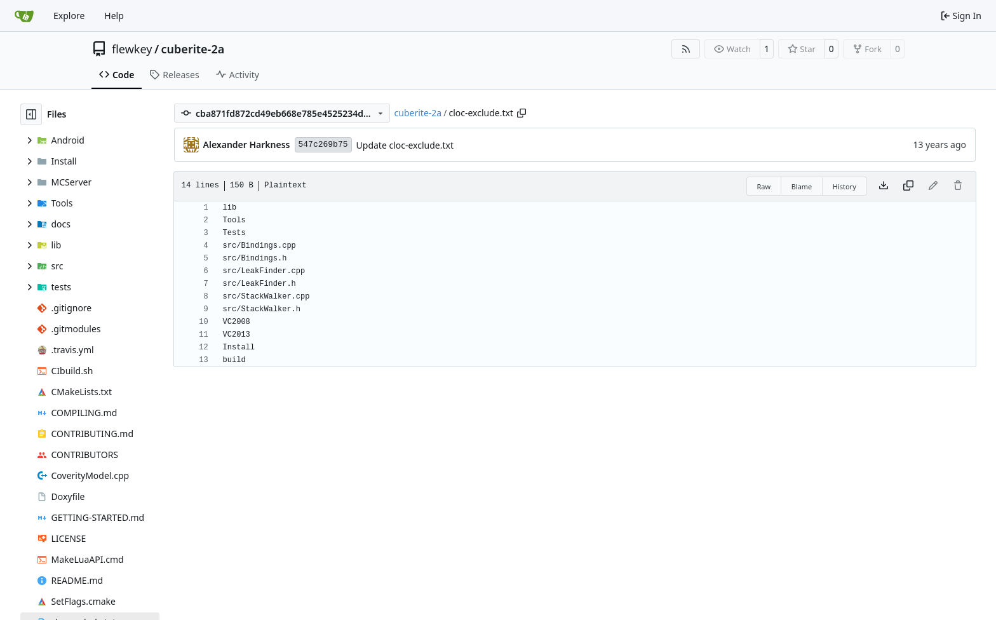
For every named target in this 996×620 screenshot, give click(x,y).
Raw (764, 186)
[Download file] (883, 186)
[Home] (24, 15)
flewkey (132, 49)
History (844, 186)
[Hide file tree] (31, 114)
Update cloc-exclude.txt (405, 145)
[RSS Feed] (686, 48)
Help (114, 16)
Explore (68, 16)
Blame (801, 186)
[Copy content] (908, 186)
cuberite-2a (193, 49)
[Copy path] (521, 113)
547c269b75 (323, 144)
